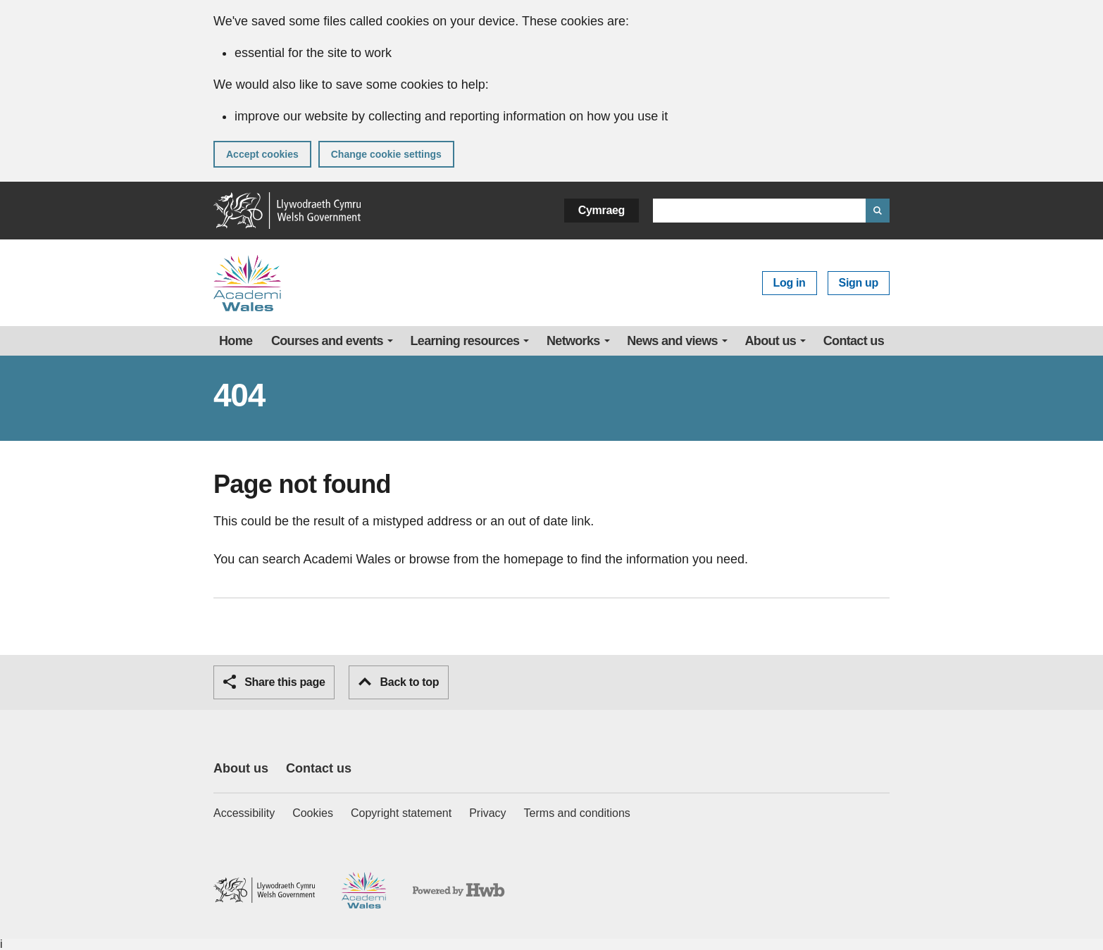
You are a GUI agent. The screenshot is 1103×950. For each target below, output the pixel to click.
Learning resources (465, 341)
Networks (573, 341)
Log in (789, 283)
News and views (672, 341)
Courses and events (327, 341)
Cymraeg (601, 210)
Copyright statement (401, 813)
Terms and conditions (577, 813)
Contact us (853, 341)
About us (771, 341)
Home (235, 341)
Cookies (312, 813)
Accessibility (244, 813)
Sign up (858, 283)
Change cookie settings (386, 154)
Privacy (487, 813)
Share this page (274, 682)
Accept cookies (262, 154)
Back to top (399, 682)
